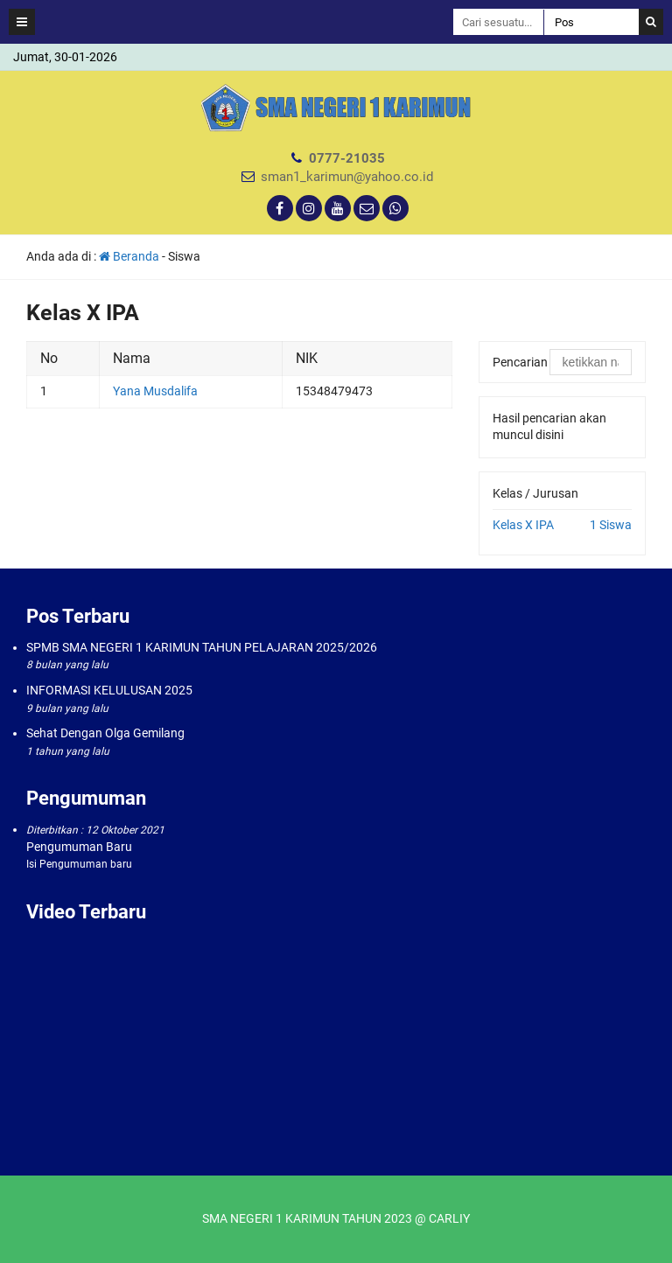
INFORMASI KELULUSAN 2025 (109, 690)
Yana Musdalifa (155, 391)
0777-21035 (347, 158)
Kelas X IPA (523, 525)
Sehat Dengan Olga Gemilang (105, 733)
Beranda (129, 256)
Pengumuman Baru (79, 847)
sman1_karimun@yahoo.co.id (347, 177)
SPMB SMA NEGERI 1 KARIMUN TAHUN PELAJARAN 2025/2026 (201, 647)
